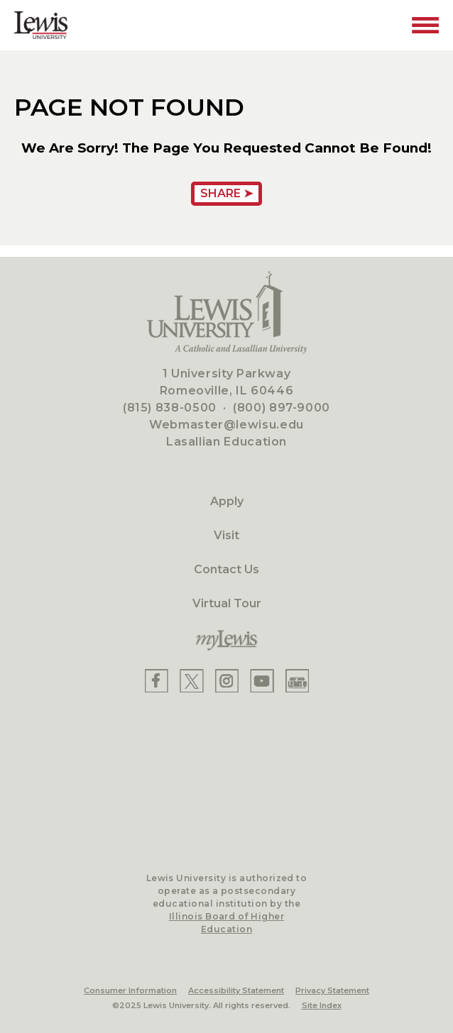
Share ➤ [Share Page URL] (226, 193)
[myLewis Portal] (226, 640)
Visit (226, 535)
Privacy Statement (332, 990)
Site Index (322, 1005)
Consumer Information (130, 990)
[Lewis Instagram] (227, 680)
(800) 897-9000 (281, 407)
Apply (227, 501)
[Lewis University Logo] (40, 25)
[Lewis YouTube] (262, 680)
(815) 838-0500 (170, 407)
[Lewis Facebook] (156, 680)
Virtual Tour (226, 603)
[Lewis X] (192, 680)
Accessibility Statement (236, 990)
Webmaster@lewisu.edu (226, 424)
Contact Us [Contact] (226, 569)
